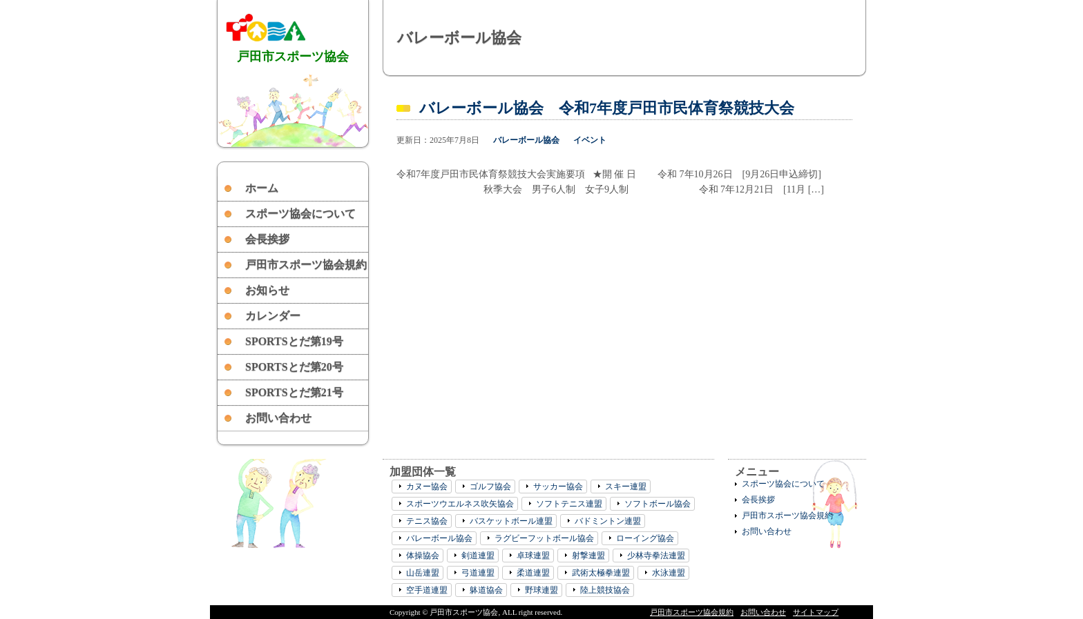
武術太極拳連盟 (601, 573)
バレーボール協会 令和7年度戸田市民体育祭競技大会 (606, 108)
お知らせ (267, 290)
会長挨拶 (267, 239)
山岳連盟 (422, 573)
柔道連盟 (533, 573)
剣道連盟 (478, 555)
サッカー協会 (558, 486)
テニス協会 (427, 521)
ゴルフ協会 (490, 486)
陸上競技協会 (605, 590)
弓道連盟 (478, 573)
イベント (589, 140)
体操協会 (422, 555)
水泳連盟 (668, 573)
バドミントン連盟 (608, 521)
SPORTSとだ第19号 (294, 341)
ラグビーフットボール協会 (544, 538)
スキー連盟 (625, 486)
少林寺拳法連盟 (656, 555)
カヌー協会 (427, 486)
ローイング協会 (645, 538)
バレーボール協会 (526, 140)
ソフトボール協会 (657, 504)
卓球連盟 (533, 555)
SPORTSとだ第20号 (294, 367)
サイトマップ (815, 612)
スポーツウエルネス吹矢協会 (460, 504)
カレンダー (272, 316)
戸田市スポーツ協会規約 (306, 265)
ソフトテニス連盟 (569, 504)
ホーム (261, 188)
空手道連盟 (427, 590)
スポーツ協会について (300, 213)
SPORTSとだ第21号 (294, 392)
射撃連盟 (588, 555)
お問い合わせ (278, 418)
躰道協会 (486, 590)
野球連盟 (541, 590)
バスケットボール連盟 (511, 521)
